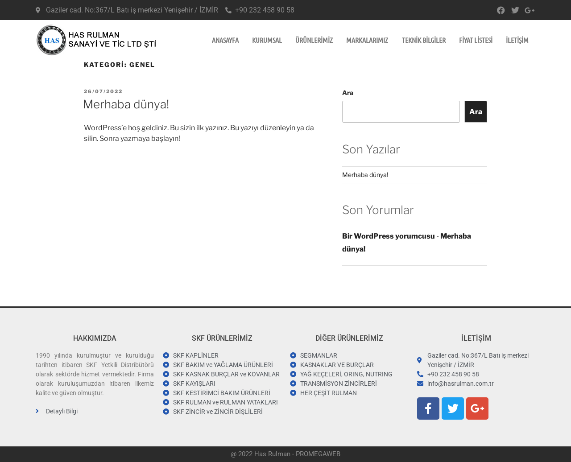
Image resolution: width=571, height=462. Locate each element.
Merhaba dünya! (126, 104)
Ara (347, 92)
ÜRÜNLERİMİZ (314, 40)
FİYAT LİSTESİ (475, 40)
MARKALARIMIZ (367, 40)
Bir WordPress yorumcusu (388, 236)
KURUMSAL (267, 40)
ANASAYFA (225, 40)
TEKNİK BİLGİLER (424, 40)
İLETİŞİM (517, 40)
